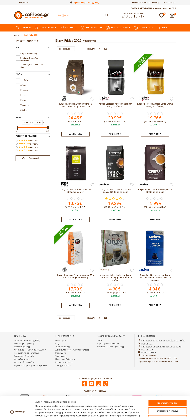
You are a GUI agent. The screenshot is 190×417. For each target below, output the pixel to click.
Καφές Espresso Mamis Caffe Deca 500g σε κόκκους (75, 190)
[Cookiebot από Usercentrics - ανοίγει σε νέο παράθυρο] (17, 412)
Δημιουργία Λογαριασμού (108, 343)
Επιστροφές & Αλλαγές (24, 356)
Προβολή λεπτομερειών (160, 412)
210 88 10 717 (147, 343)
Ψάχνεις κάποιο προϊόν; (24, 362)
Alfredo (23, 85)
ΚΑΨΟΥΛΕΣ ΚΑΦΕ (45, 27)
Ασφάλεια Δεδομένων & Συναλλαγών (30, 350)
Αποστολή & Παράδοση (24, 343)
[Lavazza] (143, 269)
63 (98, 49)
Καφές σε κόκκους (28, 53)
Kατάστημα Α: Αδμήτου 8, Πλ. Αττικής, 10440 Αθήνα (163, 340)
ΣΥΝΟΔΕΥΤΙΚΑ (143, 28)
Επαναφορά (30, 158)
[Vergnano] (63, 269)
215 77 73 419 (147, 349)
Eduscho (24, 90)
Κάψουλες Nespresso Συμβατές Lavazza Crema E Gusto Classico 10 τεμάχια (155, 277)
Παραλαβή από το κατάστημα (26, 353)
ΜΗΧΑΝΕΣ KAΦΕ (91, 28)
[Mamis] (63, 184)
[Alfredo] (103, 98)
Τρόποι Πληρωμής (22, 347)
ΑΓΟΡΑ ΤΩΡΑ (75, 134)
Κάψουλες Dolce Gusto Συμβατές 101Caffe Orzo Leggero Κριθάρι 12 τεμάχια (115, 277)
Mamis (23, 100)
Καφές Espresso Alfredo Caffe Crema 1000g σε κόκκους (155, 105)
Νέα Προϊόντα (65, 49)
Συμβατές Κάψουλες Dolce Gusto (31, 65)
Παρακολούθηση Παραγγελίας (86, 2)
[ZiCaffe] (63, 98)
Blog (57, 343)
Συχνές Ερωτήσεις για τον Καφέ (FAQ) (30, 365)
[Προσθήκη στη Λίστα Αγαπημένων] (92, 99)
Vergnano (24, 105)
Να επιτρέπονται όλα (167, 384)
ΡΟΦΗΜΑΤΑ (68, 27)
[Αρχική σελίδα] (31, 19)
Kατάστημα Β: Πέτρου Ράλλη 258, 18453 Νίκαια (161, 346)
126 (105, 49)
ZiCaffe (23, 110)
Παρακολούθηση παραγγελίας (27, 340)
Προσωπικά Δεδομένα (65, 359)
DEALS (163, 28)
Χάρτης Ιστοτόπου (63, 365)
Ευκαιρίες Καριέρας (64, 362)
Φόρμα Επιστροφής (22, 359)
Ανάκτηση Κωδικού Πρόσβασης (110, 347)
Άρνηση (167, 400)
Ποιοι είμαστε (61, 340)
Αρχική (17, 35)
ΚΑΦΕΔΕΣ (23, 27)
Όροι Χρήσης (61, 356)
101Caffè (24, 80)
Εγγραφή (155, 2)
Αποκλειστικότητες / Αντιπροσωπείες (72, 350)
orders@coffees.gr (148, 352)
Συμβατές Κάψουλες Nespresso (29, 59)
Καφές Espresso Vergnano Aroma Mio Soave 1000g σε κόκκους (75, 276)
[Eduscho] (103, 184)
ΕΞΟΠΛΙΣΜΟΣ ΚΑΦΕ (118, 27)
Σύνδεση (146, 2)
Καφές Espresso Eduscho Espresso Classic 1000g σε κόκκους (115, 190)
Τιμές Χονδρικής (62, 347)
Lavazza (24, 95)
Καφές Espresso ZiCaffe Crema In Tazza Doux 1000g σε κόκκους (75, 105)
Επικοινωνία (136, 2)
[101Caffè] (103, 269)
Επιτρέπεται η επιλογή (167, 392)
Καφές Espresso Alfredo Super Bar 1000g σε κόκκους (115, 105)
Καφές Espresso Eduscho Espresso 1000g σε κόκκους (155, 190)
